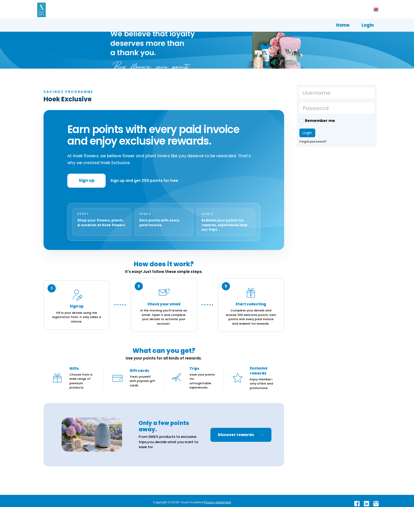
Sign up (87, 180)
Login (367, 25)
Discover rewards (241, 435)
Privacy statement (217, 502)
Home (342, 25)
